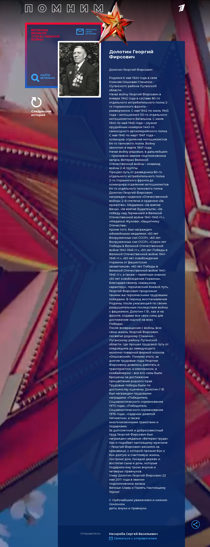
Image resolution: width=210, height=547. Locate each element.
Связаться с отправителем (135, 538)
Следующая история (41, 113)
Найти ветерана (47, 77)
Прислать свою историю (91, 32)
